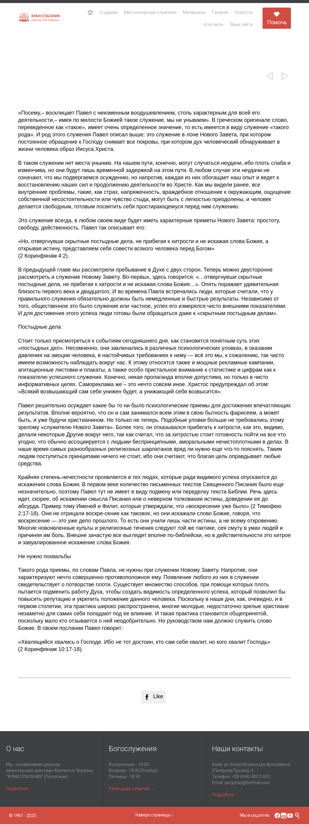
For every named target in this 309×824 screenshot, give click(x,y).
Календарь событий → (131, 788)
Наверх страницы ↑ (154, 815)
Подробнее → (19, 788)
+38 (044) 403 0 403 (251, 776)
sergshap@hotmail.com (247, 782)
